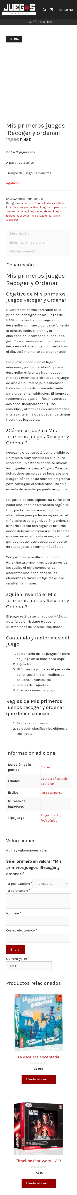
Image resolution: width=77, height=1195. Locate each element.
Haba (61, 203)
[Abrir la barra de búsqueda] (44, 9)
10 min (45, 767)
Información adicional (28, 242)
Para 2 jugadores (41, 215)
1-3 (42, 804)
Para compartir (51, 792)
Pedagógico (48, 820)
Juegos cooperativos (53, 207)
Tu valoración (18, 890)
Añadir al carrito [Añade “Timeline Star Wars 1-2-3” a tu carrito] (39, 1183)
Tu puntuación (19, 883)
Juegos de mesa (16, 211)
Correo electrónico (21, 930)
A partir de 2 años (32, 203)
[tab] (38, 233)
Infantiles (12, 207)
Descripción (19, 233)
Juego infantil (50, 815)
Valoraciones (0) (23, 251)
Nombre (13, 913)
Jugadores (23, 215)
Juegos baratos (28, 207)
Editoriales (50, 203)
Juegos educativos (39, 211)
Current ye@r (17, 958)
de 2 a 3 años (50, 778)
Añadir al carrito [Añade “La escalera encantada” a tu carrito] (39, 1079)
